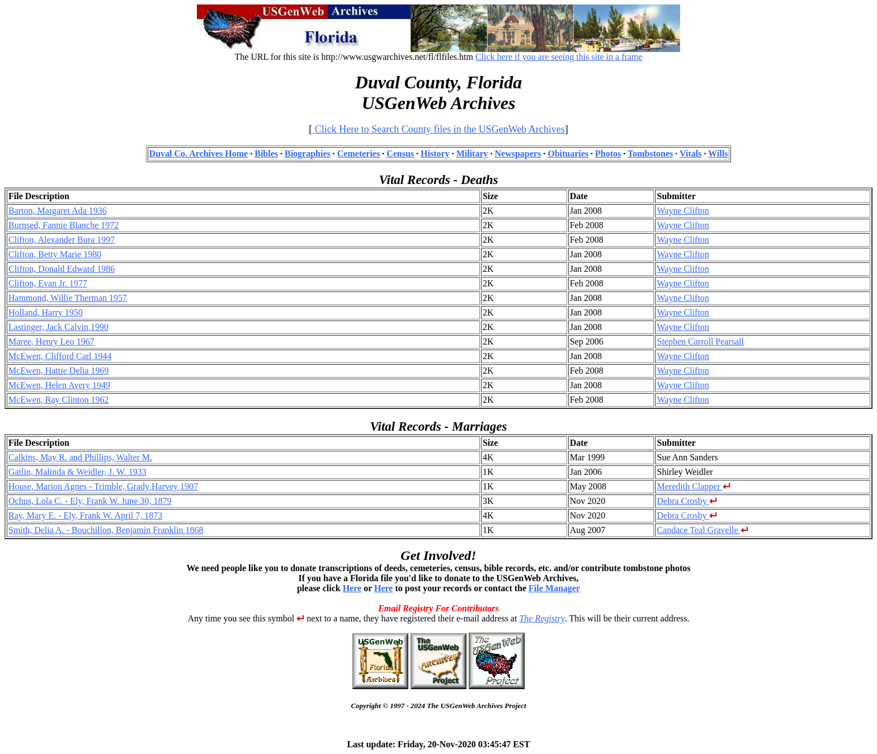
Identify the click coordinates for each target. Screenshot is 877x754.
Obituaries (568, 153)
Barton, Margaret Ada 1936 (57, 210)
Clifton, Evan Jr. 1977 (47, 283)
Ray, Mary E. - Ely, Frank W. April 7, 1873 (85, 515)
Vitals (690, 153)
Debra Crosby (686, 501)
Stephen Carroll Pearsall (700, 341)
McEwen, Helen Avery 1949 (59, 385)
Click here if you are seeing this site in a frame (559, 57)
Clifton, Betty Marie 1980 (54, 254)
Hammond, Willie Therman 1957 (67, 298)
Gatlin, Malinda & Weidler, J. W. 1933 (77, 472)
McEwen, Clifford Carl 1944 (60, 356)
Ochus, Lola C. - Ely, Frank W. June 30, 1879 (89, 501)
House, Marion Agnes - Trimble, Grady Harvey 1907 (103, 486)
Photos (608, 153)
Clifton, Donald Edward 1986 (61, 269)
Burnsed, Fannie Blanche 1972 (63, 225)
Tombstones (650, 153)
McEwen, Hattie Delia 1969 (58, 370)
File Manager (554, 588)
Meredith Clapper (693, 486)
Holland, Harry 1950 (45, 312)
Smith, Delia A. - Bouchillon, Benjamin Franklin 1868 (105, 530)
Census (400, 153)
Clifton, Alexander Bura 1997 (61, 239)
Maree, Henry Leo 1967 (51, 341)
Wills (718, 153)
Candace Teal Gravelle (702, 530)
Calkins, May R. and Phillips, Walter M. (80, 457)
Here (352, 588)
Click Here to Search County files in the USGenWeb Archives (438, 129)
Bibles (266, 153)
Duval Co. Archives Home (198, 153)
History (435, 153)
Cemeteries (358, 153)
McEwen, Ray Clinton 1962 (58, 399)
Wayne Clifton (683, 210)
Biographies (308, 153)
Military (472, 153)
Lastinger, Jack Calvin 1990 (58, 327)
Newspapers (518, 153)
